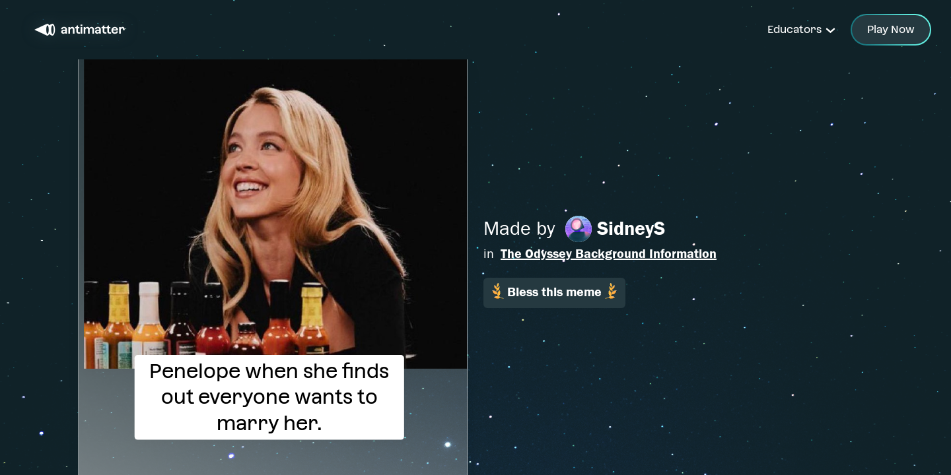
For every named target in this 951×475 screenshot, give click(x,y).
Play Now (891, 29)
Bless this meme (554, 291)
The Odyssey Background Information (609, 253)
